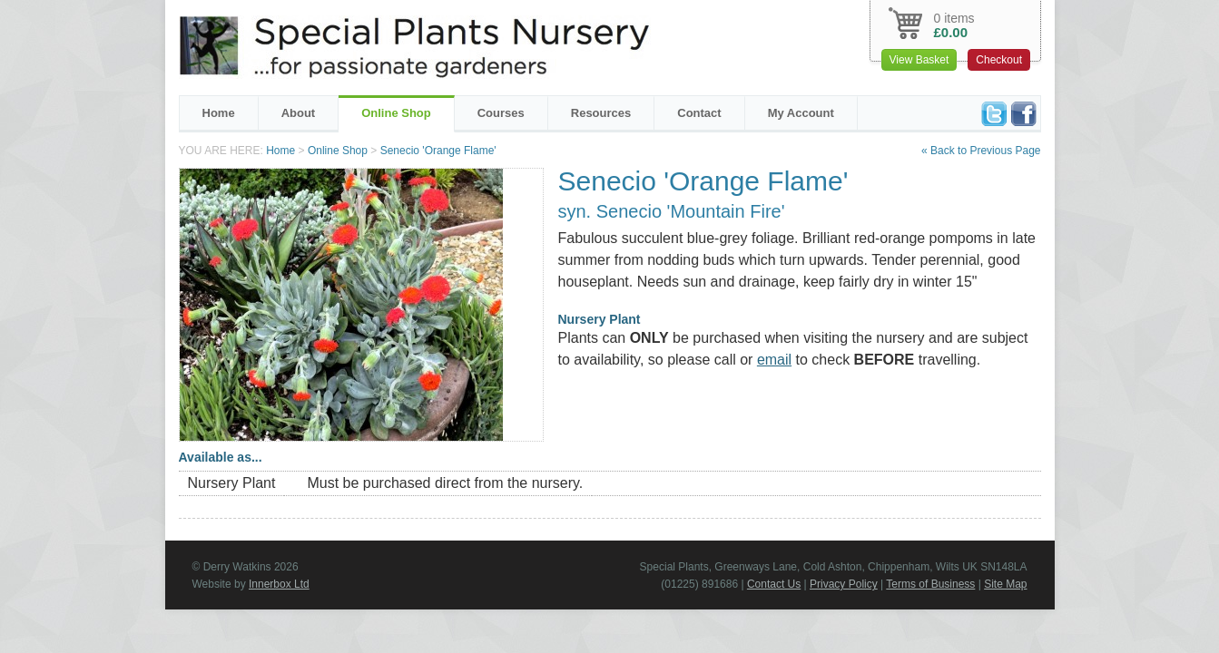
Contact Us (774, 584)
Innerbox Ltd (279, 584)
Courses (501, 113)
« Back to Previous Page (980, 150)
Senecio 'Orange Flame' (438, 150)
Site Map (1005, 584)
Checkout (999, 60)
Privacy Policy (844, 584)
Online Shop (396, 113)
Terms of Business (930, 584)
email (774, 359)
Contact (699, 113)
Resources (601, 113)
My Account (801, 113)
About (298, 113)
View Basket (919, 60)
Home (218, 113)
